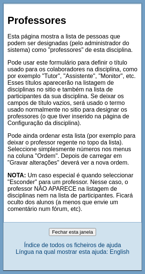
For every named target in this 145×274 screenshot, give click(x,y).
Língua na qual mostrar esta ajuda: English (72, 252)
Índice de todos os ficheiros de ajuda (72, 245)
